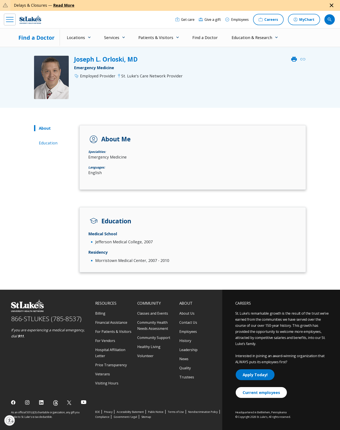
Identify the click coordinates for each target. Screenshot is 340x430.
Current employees (261, 392)
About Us (187, 313)
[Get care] (185, 19)
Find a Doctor (36, 37)
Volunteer (145, 355)
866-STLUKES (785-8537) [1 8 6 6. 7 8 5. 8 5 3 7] (46, 318)
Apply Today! (255, 374)
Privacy (108, 412)
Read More (63, 5)
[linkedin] (41, 402)
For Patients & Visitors (113, 331)
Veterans (102, 374)
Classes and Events (152, 313)
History (185, 340)
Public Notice (155, 412)
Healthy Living (148, 346)
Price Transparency (111, 365)
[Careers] (268, 19)
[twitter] (69, 402)
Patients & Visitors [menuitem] (155, 37)
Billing (100, 313)
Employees (188, 331)
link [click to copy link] (302, 59)
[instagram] (27, 402)
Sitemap (146, 417)
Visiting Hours (106, 383)
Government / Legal (125, 417)
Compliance (102, 417)
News (183, 358)
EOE (97, 412)
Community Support (153, 337)
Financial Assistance (111, 322)
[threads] (55, 403)
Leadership (188, 349)
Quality (185, 368)
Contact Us (188, 322)
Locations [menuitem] (76, 37)
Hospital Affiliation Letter (110, 352)
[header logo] (30, 19)
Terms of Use (176, 412)
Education (48, 143)
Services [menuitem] (111, 37)
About (45, 128)
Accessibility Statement (130, 412)
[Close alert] (331, 5)
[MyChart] (304, 19)
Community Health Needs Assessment (152, 325)
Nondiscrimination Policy (203, 412)
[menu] (10, 19)
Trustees (186, 377)
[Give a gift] (210, 19)
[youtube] (83, 402)
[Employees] (237, 19)
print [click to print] (294, 59)
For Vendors (105, 340)
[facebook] (13, 402)
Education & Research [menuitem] (252, 37)
